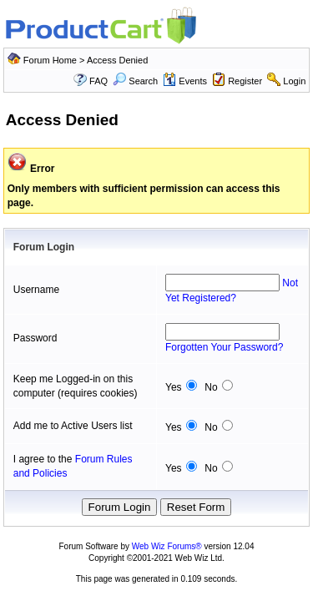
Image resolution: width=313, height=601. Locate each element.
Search (135, 81)
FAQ (98, 81)
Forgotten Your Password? (224, 347)
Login (294, 81)
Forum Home (50, 60)
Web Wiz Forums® (167, 546)
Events (185, 81)
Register (245, 81)
